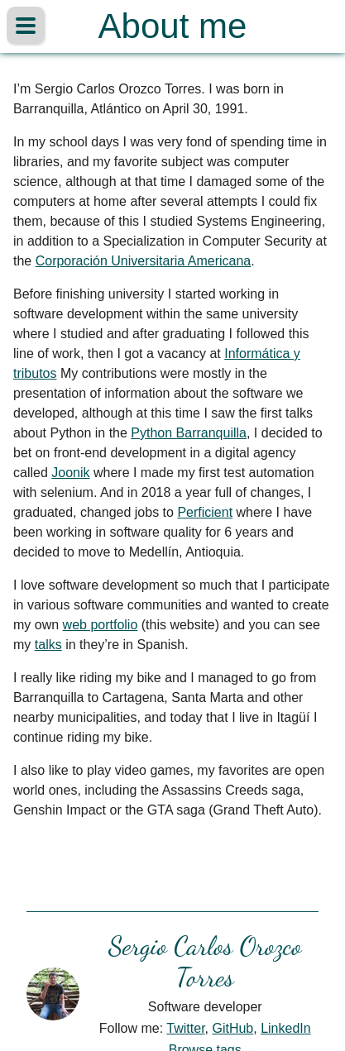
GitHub (232, 1028)
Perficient (204, 512)
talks (48, 645)
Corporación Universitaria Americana (144, 261)
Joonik (70, 473)
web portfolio (100, 625)
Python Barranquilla (189, 433)
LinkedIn (286, 1028)
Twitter (185, 1028)
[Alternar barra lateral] (26, 26)
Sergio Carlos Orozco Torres (204, 961)
